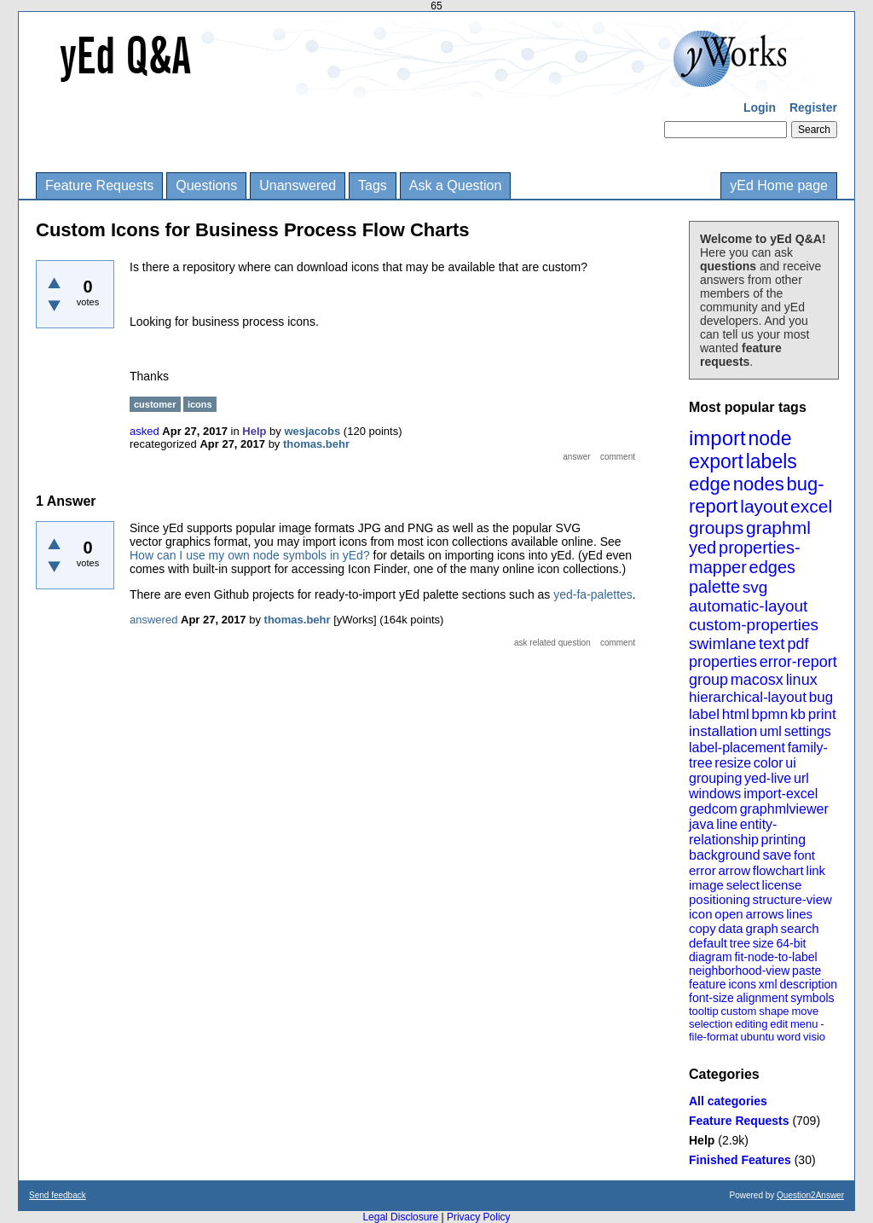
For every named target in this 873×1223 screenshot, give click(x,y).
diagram (710, 957)
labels (771, 461)
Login (759, 107)
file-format (713, 1036)
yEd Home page (779, 185)
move (804, 1011)
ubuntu (758, 1036)
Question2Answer (810, 1195)
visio (814, 1036)
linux (802, 679)
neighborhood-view (739, 970)
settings (807, 731)
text (772, 643)
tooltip (704, 1011)
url (801, 778)
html (735, 714)
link (816, 870)
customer (155, 404)
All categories (728, 1101)
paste (806, 970)
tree (740, 943)
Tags (372, 185)
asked (144, 431)
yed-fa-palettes (593, 594)
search (800, 928)
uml (771, 731)
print (822, 714)
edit (779, 1023)
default (708, 943)
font (804, 855)
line (726, 824)
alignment (763, 998)
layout (764, 506)
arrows (764, 914)
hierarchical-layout (748, 697)
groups (716, 527)
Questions (206, 185)
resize (732, 763)
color (768, 763)
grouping (715, 778)
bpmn (770, 714)
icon (701, 914)
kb (798, 714)
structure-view (792, 899)
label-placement (737, 747)
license (782, 885)
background (724, 855)
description (808, 984)
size (763, 943)
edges (772, 567)
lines (799, 914)
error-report (798, 661)
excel (811, 506)
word (789, 1036)
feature (707, 984)
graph (761, 928)
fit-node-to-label (775, 957)
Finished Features (740, 1160)
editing (751, 1023)
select (743, 885)
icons (742, 984)
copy (702, 928)
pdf (797, 643)
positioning (719, 899)
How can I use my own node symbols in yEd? (250, 555)
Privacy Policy (479, 1217)
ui (790, 763)
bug (821, 697)
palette (714, 586)
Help (701, 1140)
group (708, 679)
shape (774, 1011)
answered (153, 619)
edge (710, 484)
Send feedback (57, 1195)
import (717, 437)
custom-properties (753, 625)
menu (804, 1023)
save (776, 855)
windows (715, 793)
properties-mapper (745, 557)
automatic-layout (748, 606)
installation (723, 731)
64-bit (791, 943)
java (701, 824)
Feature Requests (99, 185)
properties (723, 661)
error (702, 870)
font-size (711, 998)
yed (702, 547)
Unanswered (297, 185)
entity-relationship (733, 832)
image (706, 885)
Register (813, 107)
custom (738, 1011)
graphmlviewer (784, 809)
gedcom (713, 809)
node (769, 438)
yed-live (767, 778)
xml (768, 984)
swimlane (722, 643)
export (716, 461)
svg (755, 587)
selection (710, 1023)
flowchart (778, 870)
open (728, 914)
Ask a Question (455, 185)
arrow (734, 870)
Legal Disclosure (400, 1217)
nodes (758, 484)
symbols (812, 998)
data (730, 928)
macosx (757, 679)
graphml (778, 527)
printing (783, 839)
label (704, 714)
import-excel (780, 793)
